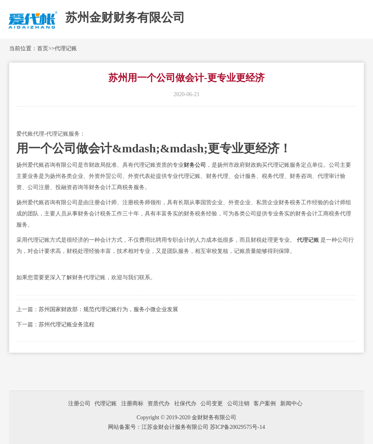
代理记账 (66, 48)
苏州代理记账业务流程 (66, 325)
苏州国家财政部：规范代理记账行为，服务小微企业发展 (108, 309)
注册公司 (79, 404)
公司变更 (211, 404)
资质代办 (158, 404)
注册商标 (132, 404)
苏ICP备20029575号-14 (237, 427)
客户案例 (264, 404)
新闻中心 (291, 404)
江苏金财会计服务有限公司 (175, 427)
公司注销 (238, 404)
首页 (42, 48)
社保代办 (185, 404)
